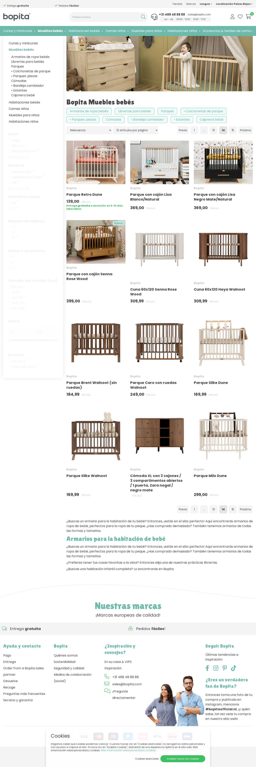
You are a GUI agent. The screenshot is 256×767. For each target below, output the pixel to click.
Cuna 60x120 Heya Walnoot (219, 303)
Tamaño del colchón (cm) (33, 294)
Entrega (9, 676)
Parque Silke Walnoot (86, 489)
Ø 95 (17, 306)
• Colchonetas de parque (30, 85)
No (15, 217)
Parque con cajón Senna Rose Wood (89, 290)
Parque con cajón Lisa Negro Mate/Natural (214, 211)
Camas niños (115, 31)
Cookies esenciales (147, 758)
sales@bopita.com (199, 14)
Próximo (245, 144)
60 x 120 (19, 323)
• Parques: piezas (24, 90)
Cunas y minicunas (17, 31)
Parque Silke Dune (211, 396)
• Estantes (19, 104)
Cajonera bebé (23, 109)
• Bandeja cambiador (27, 99)
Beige (17, 154)
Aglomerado (23, 186)
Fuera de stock (25, 381)
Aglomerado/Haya (28, 191)
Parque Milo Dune (210, 489)
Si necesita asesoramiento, (31, 4)
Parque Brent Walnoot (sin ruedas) (91, 399)
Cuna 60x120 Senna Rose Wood (153, 306)
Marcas (191, 4)
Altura (14, 335)
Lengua (206, 4)
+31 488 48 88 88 (172, 14)
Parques (17, 80)
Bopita (33, 41)
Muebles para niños (146, 31)
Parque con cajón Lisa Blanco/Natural (151, 211)
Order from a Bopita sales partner (23, 685)
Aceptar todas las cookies (183, 758)
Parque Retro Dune (84, 208)
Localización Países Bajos (234, 4)
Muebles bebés (50, 31)
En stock (16, 368)
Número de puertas (26, 264)
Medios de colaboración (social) (72, 691)
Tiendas (177, 4)
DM (16, 197)
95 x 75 (19, 312)
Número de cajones (26, 234)
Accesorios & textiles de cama (226, 31)
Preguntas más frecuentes (24, 707)
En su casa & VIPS (118, 676)
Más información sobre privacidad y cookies (128, 750)
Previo (183, 144)
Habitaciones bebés (84, 31)
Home (7, 41)
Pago (7, 669)
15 (233, 144)
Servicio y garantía (18, 714)
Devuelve (10, 695)
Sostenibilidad (64, 676)
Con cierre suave (24, 210)
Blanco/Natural (26, 165)
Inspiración (113, 682)
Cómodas (18, 94)
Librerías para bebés (27, 75)
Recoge (9, 701)
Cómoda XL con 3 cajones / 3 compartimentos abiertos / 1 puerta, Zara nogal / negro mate (156, 497)
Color (13, 147)
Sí (15, 223)
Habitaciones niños (182, 31)
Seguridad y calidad (69, 682)
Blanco (19, 160)
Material (16, 179)
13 (213, 144)
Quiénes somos (66, 669)
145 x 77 (19, 317)
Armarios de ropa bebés (30, 71)
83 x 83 (18, 301)
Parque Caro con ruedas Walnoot (153, 399)
